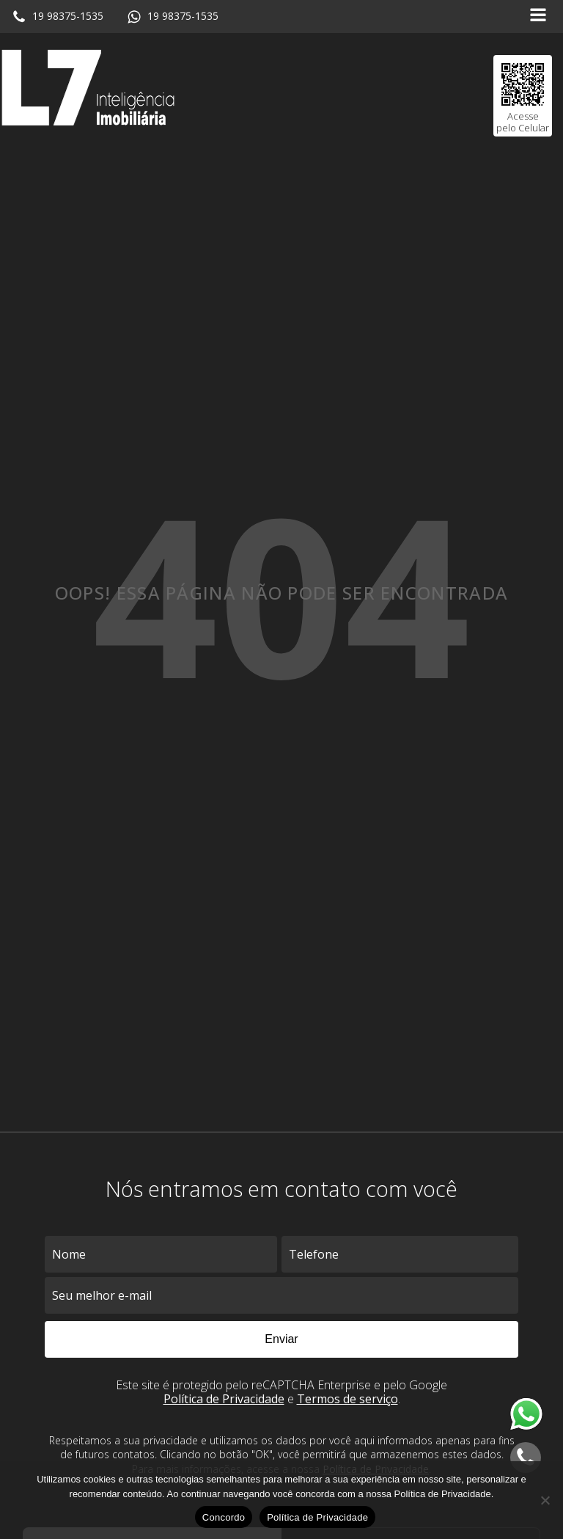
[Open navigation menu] (538, 16)
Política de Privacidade (223, 1399)
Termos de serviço (347, 1399)
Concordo (223, 1517)
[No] (544, 1500)
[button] (57, 17)
